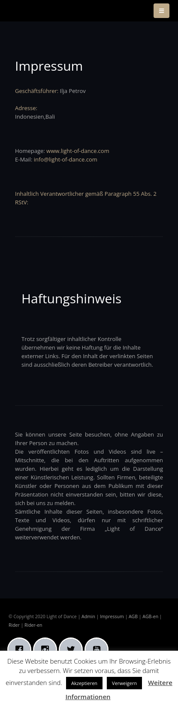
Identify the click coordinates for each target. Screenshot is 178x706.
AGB (133, 616)
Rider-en (33, 625)
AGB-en (150, 616)
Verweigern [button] (124, 683)
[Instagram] (47, 649)
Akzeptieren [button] (84, 683)
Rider (14, 625)
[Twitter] (73, 649)
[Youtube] (99, 649)
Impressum (112, 616)
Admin (88, 616)
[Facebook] (21, 649)
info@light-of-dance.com (65, 159)
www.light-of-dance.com (77, 151)
